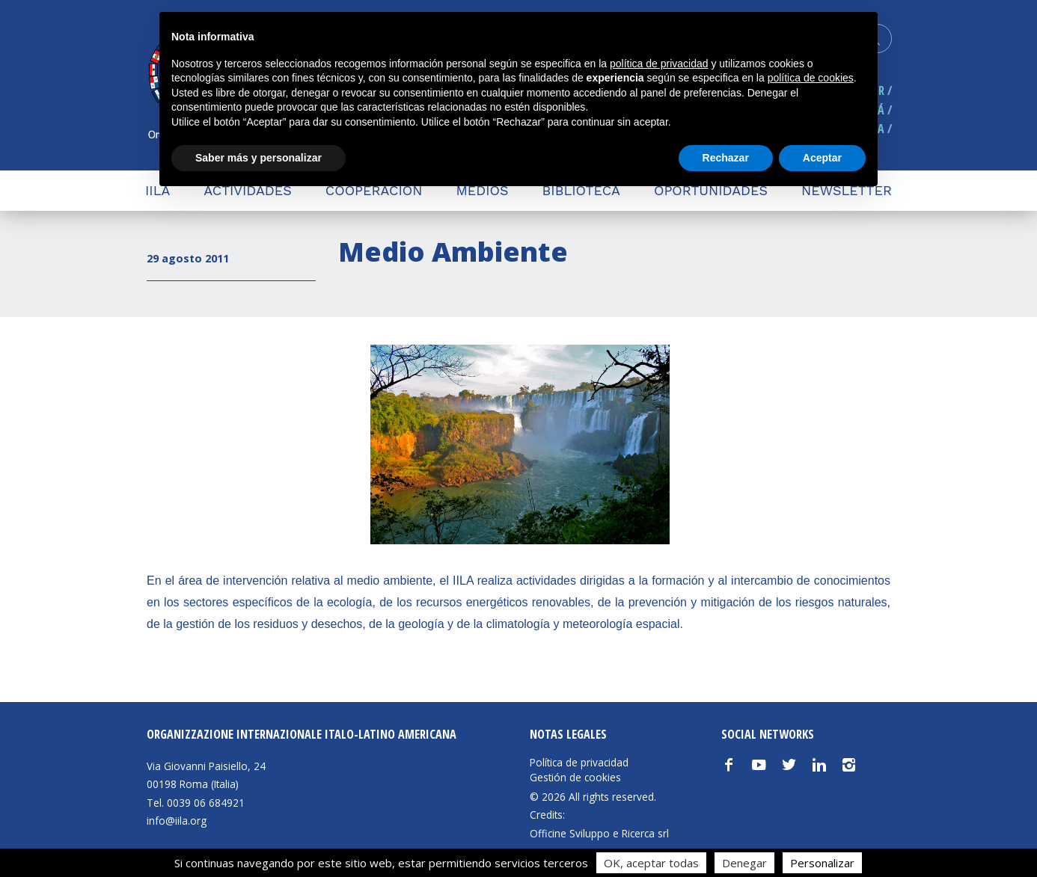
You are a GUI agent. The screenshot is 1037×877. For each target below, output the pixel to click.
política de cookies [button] (811, 78)
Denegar (744, 862)
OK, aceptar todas (651, 862)
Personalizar (822, 862)
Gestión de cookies (575, 777)
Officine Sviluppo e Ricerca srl (599, 833)
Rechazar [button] (726, 158)
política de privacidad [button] (659, 64)
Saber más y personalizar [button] (258, 158)
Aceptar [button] (822, 158)
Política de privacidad (579, 762)
